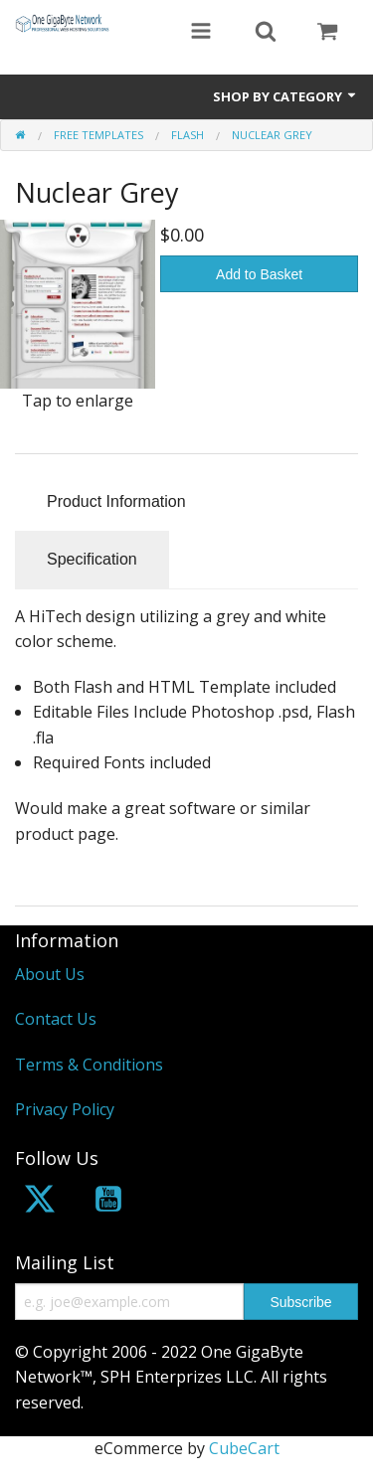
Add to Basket (259, 274)
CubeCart (244, 1448)
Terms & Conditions (89, 1064)
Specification (92, 559)
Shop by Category (285, 96)
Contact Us (55, 1019)
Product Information (116, 501)
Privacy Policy (64, 1109)
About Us (50, 974)
